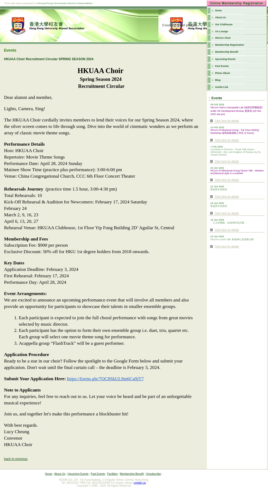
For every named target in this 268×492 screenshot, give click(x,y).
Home (218, 10)
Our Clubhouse (224, 24)
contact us (140, 482)
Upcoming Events (225, 59)
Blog (217, 80)
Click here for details (227, 120)
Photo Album (222, 73)
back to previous (15, 459)
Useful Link (221, 87)
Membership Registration (229, 45)
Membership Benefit (226, 52)
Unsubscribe (153, 473)
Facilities (112, 473)
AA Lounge (221, 31)
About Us (220, 17)
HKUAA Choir (223, 38)
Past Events (222, 66)
